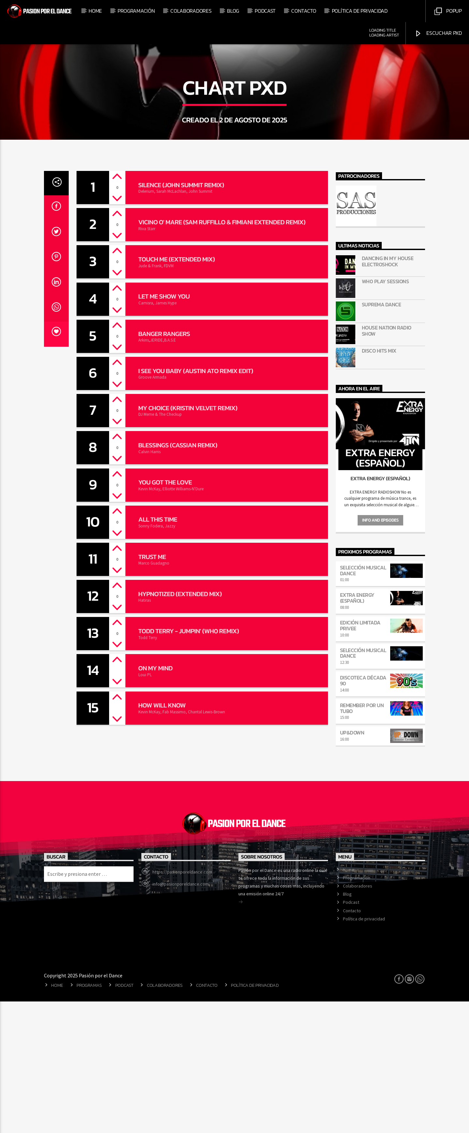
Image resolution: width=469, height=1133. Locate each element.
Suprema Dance (381, 436)
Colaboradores (190, 11)
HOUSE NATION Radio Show (386, 462)
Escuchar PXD (438, 33)
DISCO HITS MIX (379, 482)
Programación (136, 11)
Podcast (265, 11)
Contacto (303, 11)
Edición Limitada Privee (360, 757)
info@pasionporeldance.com (180, 1015)
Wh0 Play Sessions (385, 413)
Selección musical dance (363, 702)
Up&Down (352, 864)
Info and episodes (380, 652)
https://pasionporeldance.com (182, 1003)
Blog (233, 11)
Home (95, 11)
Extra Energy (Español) (357, 729)
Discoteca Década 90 (363, 812)
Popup (448, 11)
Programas (89, 1116)
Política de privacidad (360, 11)
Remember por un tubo (362, 839)
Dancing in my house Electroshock (388, 393)
